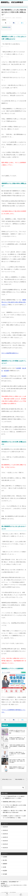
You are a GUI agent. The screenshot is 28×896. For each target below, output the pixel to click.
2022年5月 (5, 826)
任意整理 (18, 368)
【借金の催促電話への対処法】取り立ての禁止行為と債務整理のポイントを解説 (21, 779)
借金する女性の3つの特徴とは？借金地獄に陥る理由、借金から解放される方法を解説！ (17, 761)
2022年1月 (5, 837)
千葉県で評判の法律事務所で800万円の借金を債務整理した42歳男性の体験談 (17, 746)
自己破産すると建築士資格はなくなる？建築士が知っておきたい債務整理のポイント (17, 754)
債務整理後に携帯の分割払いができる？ (12, 801)
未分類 (4, 867)
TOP (10, 881)
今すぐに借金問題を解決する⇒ (10, 353)
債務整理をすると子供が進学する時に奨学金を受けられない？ (13, 302)
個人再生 (5, 860)
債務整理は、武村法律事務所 (12, 2)
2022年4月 (5, 830)
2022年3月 (5, 833)
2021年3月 (5, 847)
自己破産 (6, 370)
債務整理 (4, 19)
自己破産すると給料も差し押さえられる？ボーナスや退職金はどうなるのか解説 (17, 732)
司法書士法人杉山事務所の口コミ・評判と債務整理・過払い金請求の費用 (17, 738)
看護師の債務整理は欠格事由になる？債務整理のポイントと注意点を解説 (17, 768)
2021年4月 (5, 844)
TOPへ (21, 894)
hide (9, 27)
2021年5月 (5, 840)
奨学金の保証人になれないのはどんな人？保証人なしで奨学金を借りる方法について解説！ (8, 779)
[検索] (13, 787)
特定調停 (3, 376)
